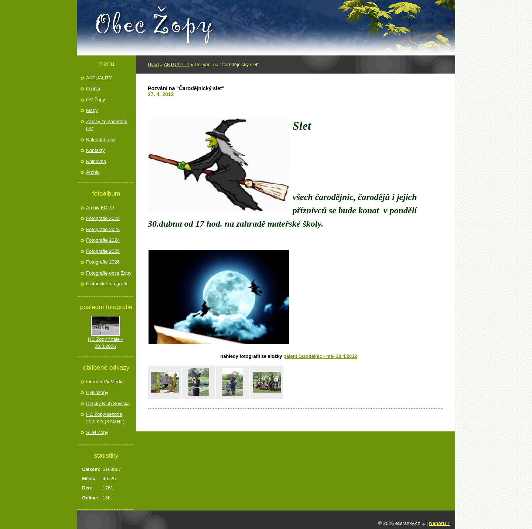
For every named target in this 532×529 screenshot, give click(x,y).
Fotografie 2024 (103, 240)
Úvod (153, 64)
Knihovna (96, 161)
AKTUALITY (176, 64)
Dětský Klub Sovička (108, 403)
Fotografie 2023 (103, 229)
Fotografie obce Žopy (109, 273)
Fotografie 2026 (103, 262)
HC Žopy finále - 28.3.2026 (105, 342)
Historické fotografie (107, 283)
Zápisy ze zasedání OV (106, 125)
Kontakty (95, 150)
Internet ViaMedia (105, 381)
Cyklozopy (97, 392)
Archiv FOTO (100, 207)
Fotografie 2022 (103, 218)
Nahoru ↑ (439, 523)
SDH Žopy (97, 432)
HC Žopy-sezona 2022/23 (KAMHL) (105, 417)
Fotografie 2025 (103, 251)
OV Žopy (95, 99)
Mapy (92, 110)
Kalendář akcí (101, 139)
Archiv (92, 172)
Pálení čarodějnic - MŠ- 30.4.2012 (320, 356)
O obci (93, 88)
